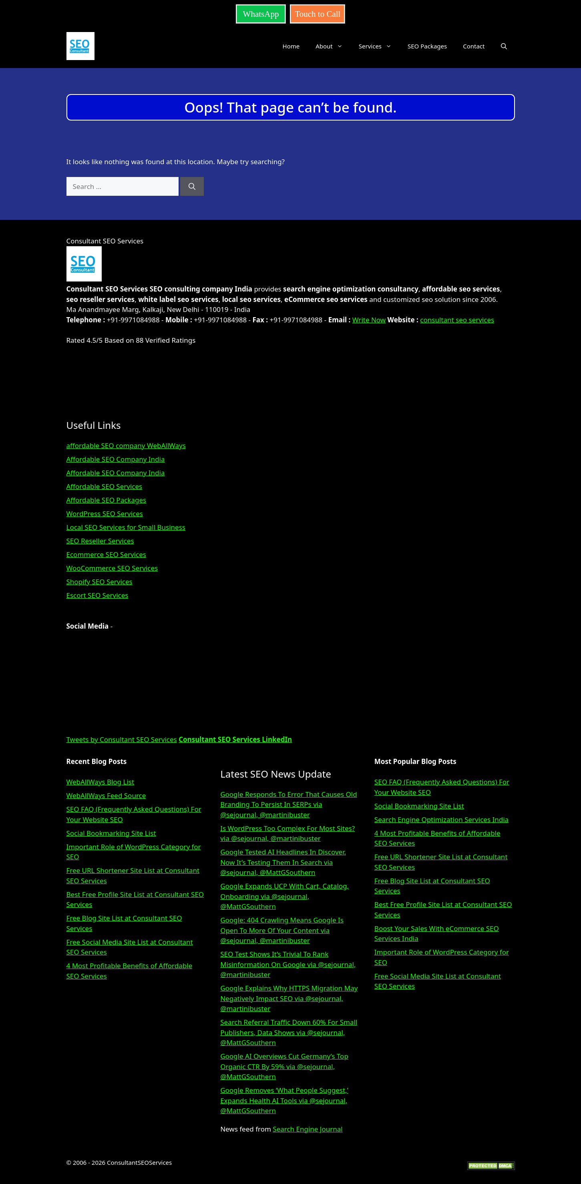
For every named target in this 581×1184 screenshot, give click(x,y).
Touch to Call (317, 14)
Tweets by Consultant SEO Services (121, 739)
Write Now (369, 319)
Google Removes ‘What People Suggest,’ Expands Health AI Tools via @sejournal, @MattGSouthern (284, 1100)
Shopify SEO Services (99, 581)
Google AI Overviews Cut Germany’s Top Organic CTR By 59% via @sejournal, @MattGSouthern (284, 1066)
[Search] (192, 186)
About (333, 46)
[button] (504, 46)
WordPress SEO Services (104, 513)
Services (379, 46)
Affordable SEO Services (104, 486)
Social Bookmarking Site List (111, 833)
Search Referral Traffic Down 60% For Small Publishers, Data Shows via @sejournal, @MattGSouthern (288, 1032)
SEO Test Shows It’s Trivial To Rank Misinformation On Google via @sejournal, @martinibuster (288, 964)
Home (291, 46)
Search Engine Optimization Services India (441, 819)
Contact (474, 46)
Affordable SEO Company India (115, 459)
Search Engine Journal (307, 1129)
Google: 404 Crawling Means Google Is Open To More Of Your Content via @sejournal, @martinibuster (282, 930)
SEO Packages (427, 46)
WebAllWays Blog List (100, 781)
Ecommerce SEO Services (106, 554)
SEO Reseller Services (100, 540)
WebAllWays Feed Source (106, 795)
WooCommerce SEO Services (112, 568)
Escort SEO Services (97, 595)
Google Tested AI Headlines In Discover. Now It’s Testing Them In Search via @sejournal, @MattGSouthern (283, 862)
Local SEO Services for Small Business (125, 527)
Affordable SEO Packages (106, 500)
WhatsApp (261, 14)
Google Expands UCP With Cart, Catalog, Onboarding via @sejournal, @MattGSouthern (284, 896)
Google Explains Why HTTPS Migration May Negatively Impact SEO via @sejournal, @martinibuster (289, 998)
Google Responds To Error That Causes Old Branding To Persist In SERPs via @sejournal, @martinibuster (288, 804)
